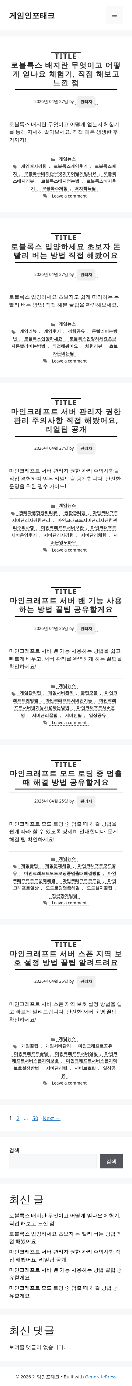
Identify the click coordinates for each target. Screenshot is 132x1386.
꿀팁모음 (89, 693)
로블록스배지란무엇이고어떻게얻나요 (60, 173)
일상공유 (97, 715)
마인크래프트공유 (95, 1046)
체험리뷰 (93, 346)
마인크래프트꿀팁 (31, 1053)
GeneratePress (100, 1377)
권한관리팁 (74, 512)
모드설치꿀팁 (99, 888)
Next (52, 1118)
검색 (14, 1150)
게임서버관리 (61, 693)
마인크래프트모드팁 (81, 880)
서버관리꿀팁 (44, 715)
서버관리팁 (56, 1068)
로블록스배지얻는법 (60, 181)
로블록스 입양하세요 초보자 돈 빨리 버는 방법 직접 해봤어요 (66, 250)
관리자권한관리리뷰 (38, 512)
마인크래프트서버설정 (76, 1053)
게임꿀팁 (29, 865)
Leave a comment (69, 196)
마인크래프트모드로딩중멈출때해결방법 (62, 873)
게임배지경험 (34, 166)
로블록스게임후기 (71, 166)
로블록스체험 (55, 188)
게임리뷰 (28, 331)
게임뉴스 (67, 159)
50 (36, 1118)
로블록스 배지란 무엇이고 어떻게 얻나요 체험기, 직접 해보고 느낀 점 (66, 74)
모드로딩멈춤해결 (63, 888)
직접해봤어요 (65, 346)
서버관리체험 (93, 535)
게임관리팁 (30, 693)
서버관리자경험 (59, 535)
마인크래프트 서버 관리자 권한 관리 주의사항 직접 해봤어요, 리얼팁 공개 (66, 420)
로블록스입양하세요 (43, 339)
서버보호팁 (85, 1068)
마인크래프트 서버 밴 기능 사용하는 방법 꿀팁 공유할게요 (66, 604)
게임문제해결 (58, 865)
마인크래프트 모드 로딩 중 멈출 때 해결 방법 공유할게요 (66, 777)
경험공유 (76, 331)
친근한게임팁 (64, 895)
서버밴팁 (73, 715)
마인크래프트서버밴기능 (68, 700)
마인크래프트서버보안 (62, 527)
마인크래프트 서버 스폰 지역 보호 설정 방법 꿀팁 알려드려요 (66, 957)
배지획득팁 (85, 188)
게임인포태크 (32, 15)
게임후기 (52, 331)
